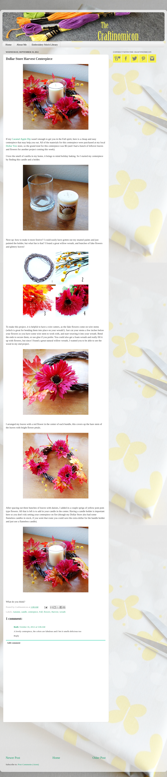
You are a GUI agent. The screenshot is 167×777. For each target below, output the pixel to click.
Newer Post (13, 757)
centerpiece (33, 612)
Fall (41, 612)
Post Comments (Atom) (28, 764)
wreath (62, 612)
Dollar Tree (11, 146)
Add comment (13, 643)
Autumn (16, 612)
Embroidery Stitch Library (45, 44)
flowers (47, 612)
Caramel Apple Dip (21, 139)
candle (24, 612)
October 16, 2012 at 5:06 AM (32, 627)
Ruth (16, 627)
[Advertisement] (56, 739)
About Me (22, 44)
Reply (16, 636)
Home (9, 44)
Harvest (55, 612)
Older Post (99, 757)
